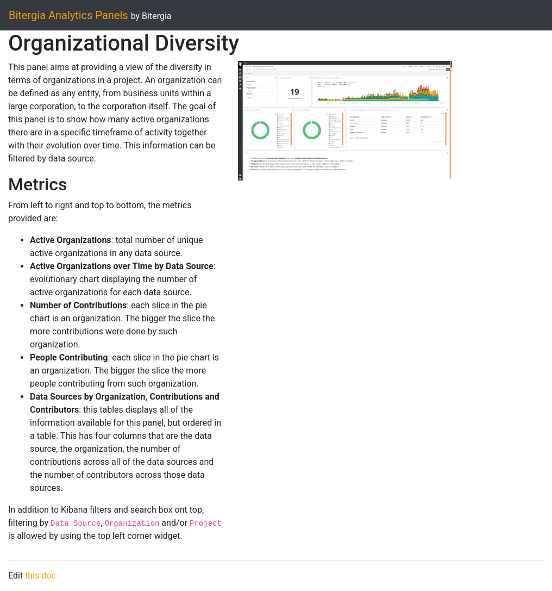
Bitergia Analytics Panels (68, 15)
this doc (40, 575)
